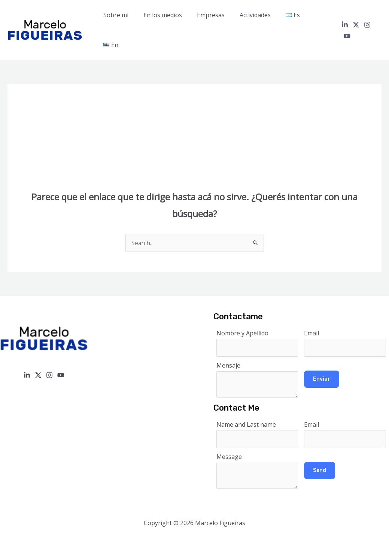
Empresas (217, 16)
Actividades (258, 16)
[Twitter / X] (355, 16)
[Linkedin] (344, 16)
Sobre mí (128, 16)
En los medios (172, 16)
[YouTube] (378, 16)
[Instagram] (367, 16)
